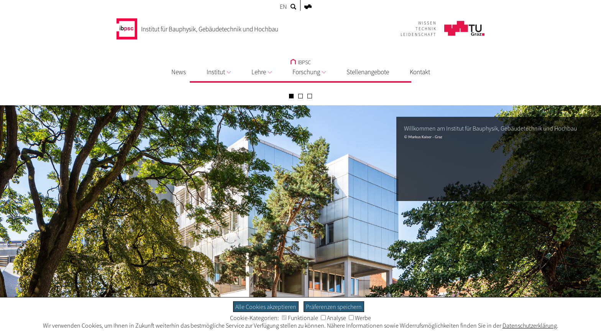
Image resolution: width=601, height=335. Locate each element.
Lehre (261, 72)
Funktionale (300, 318)
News (178, 72)
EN (283, 6)
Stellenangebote (367, 72)
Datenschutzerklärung (529, 325)
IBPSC (301, 62)
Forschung (309, 72)
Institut (219, 72)
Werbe (360, 318)
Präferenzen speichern (334, 306)
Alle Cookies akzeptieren (265, 306)
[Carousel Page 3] (309, 96)
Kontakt (420, 72)
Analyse (333, 318)
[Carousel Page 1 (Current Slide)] (291, 96)
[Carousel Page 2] (300, 96)
